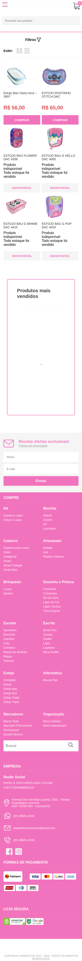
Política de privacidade (33, 445)
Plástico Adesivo (53, 556)
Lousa (7, 589)
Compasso (50, 593)
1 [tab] (41, 364)
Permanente (11, 730)
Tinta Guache (51, 611)
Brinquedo (12, 582)
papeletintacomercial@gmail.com (29, 828)
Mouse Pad (50, 680)
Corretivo (9, 647)
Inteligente (10, 556)
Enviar (41, 481)
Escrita (49, 623)
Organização (53, 714)
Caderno (10, 541)
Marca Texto (11, 721)
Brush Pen (50, 630)
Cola (6, 643)
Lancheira (49, 528)
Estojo (8, 673)
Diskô (7, 552)
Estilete (48, 547)
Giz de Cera (50, 597)
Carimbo (8, 639)
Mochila (49, 508)
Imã (45, 552)
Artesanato (52, 541)
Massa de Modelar (15, 652)
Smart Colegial (12, 565)
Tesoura (8, 660)
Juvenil (47, 519)
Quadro (8, 593)
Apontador (10, 630)
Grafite (47, 639)
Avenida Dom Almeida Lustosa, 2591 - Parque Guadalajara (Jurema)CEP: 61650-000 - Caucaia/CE (36, 803)
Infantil (47, 515)
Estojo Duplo (11, 697)
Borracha (9, 634)
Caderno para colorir (16, 547)
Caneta (47, 634)
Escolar (9, 623)
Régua (7, 656)
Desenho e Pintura (58, 582)
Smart (7, 561)
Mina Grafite (51, 652)
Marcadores (13, 714)
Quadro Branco (13, 734)
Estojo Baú (10, 688)
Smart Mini (10, 569)
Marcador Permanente (17, 725)
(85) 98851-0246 (18, 816)
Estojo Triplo (11, 702)
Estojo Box (10, 693)
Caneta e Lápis (13, 515)
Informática (52, 673)
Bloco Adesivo (52, 721)
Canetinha (49, 589)
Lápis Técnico (52, 606)
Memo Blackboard (54, 725)
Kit (5, 508)
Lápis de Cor (51, 602)
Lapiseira (49, 647)
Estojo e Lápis (12, 519)
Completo (9, 680)
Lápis (46, 643)
